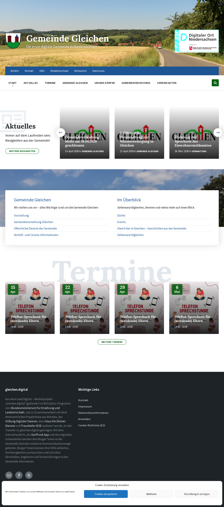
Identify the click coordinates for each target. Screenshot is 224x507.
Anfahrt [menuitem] (14, 70)
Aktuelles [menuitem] (31, 83)
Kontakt (83, 400)
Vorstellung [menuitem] (21, 215)
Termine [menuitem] (50, 83)
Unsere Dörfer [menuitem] (104, 83)
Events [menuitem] (121, 222)
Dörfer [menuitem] (121, 215)
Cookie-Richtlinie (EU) (91, 425)
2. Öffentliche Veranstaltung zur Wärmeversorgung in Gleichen (136, 139)
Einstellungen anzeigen (197, 494)
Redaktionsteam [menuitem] (59, 70)
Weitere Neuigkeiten (22, 151)
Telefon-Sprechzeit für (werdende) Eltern (28, 319)
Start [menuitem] (12, 83)
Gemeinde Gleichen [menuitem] (75, 83)
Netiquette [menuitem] (80, 70)
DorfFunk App (40, 435)
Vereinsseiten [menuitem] (166, 83)
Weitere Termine (112, 342)
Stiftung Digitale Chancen (21, 421)
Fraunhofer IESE (31, 426)
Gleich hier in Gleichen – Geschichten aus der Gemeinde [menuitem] (151, 228)
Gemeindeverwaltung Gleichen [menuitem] (33, 222)
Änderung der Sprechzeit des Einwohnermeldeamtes (193, 141)
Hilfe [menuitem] (42, 70)
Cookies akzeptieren (106, 494)
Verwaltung (199, 151)
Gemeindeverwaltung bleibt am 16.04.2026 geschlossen (82, 141)
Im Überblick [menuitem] (129, 200)
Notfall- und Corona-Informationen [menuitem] (36, 235)
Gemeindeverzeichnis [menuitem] (136, 83)
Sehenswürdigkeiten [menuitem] (130, 235)
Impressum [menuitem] (98, 70)
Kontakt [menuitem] (29, 70)
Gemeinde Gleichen (67, 38)
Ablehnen (151, 494)
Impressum (85, 406)
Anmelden (84, 419)
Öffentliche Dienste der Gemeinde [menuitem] (35, 228)
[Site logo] (13, 47)
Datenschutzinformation (93, 412)
